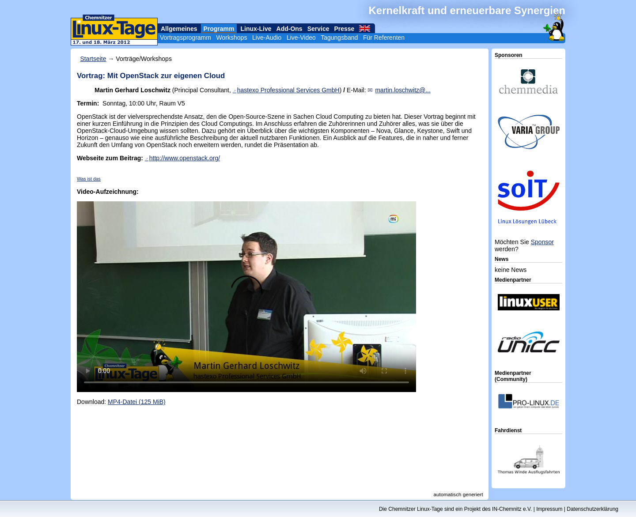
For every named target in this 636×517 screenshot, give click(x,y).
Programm (218, 28)
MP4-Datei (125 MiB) (137, 401)
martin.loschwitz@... (402, 90)
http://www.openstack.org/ (184, 158)
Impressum (549, 509)
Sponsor (542, 241)
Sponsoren (508, 55)
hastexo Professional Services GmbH (288, 90)
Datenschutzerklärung (592, 509)
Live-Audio (266, 37)
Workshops (231, 37)
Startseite (93, 58)
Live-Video (301, 37)
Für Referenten (384, 37)
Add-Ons (289, 28)
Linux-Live (256, 28)
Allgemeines (179, 28)
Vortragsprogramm (185, 37)
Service (318, 28)
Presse (344, 28)
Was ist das (89, 178)
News (501, 259)
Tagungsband (339, 37)
